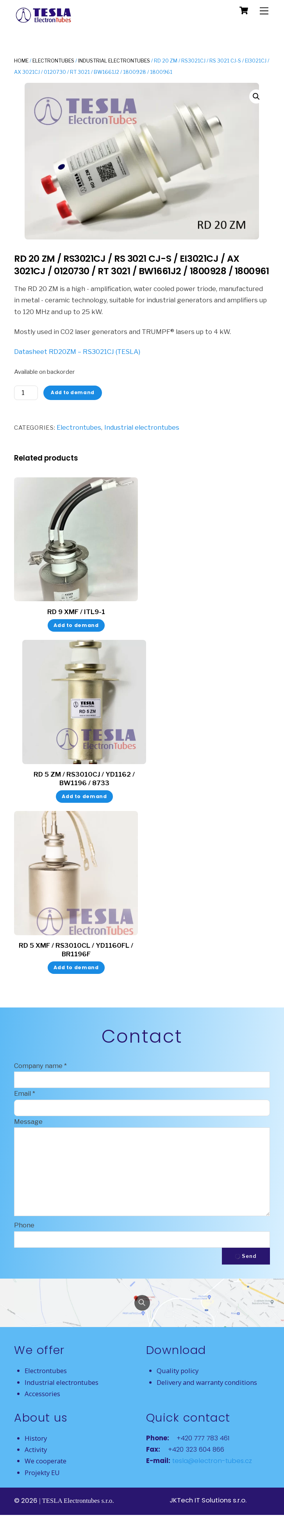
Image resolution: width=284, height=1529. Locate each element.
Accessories (42, 1393)
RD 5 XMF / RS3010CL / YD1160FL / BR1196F (76, 949)
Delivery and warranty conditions (207, 1382)
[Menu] (264, 11)
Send (245, 1256)
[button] (256, 96)
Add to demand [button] (76, 625)
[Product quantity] (26, 393)
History (36, 1438)
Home (21, 61)
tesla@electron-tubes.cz (211, 1460)
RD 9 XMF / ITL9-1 (76, 612)
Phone (24, 1225)
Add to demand (73, 392)
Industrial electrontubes (114, 61)
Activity (36, 1449)
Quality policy (177, 1370)
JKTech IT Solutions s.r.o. (208, 1500)
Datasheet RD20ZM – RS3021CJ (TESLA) (77, 351)
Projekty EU (42, 1472)
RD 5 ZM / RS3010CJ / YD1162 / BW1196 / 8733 (84, 778)
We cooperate (45, 1460)
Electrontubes (53, 61)
